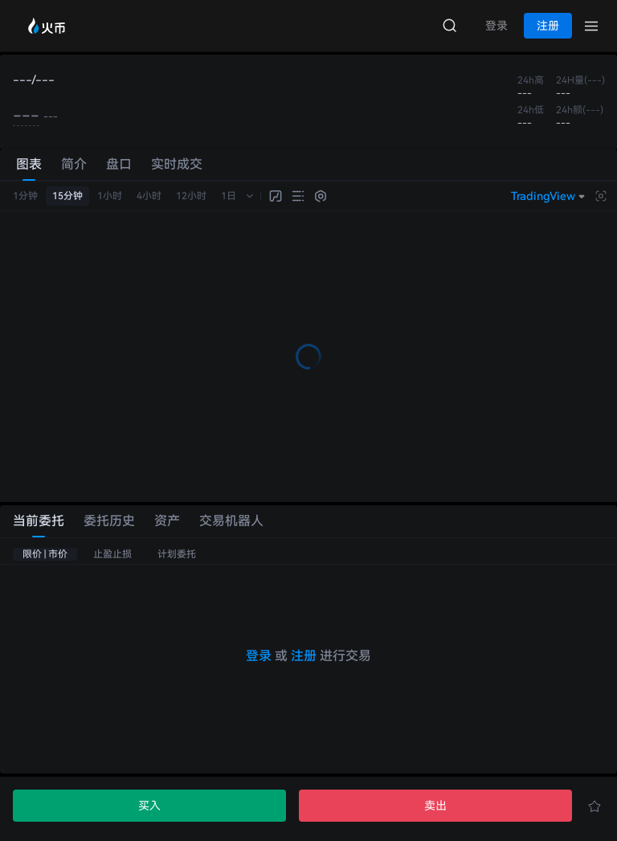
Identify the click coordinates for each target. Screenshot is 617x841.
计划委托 (176, 554)
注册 (304, 655)
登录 (259, 655)
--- (26, 115)
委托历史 (109, 521)
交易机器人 (231, 521)
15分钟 (67, 196)
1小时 (109, 196)
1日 (228, 196)
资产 (167, 521)
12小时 (191, 196)
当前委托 (38, 521)
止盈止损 (112, 554)
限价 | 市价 (44, 554)
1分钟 (25, 196)
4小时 (149, 196)
